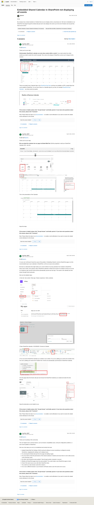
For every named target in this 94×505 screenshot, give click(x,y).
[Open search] (87, 2)
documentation (39, 114)
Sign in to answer (20, 494)
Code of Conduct (56, 502)
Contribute (24, 502)
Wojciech (22, 15)
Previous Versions (12, 502)
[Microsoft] (2, 2)
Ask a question (88, 5)
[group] (47, 151)
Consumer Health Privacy (38, 502)
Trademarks (64, 502)
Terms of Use (48, 502)
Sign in (91, 1)
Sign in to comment (21, 35)
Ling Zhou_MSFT (25, 43)
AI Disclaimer (4, 502)
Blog (18, 502)
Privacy (29, 502)
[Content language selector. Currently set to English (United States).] (8, 499)
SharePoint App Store (46, 85)
